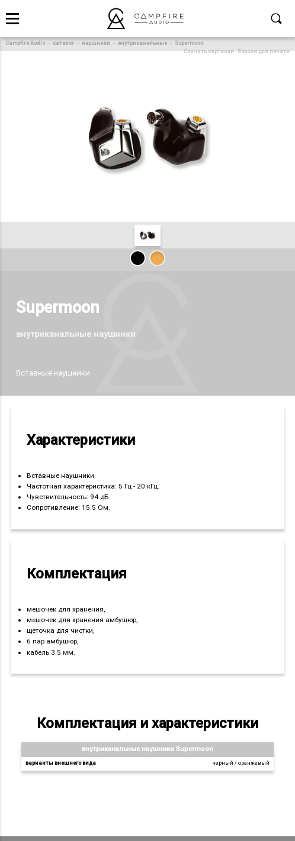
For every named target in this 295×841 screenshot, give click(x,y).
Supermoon (189, 43)
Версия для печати (264, 51)
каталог (63, 43)
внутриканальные (142, 43)
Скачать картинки (209, 51)
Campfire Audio (25, 43)
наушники (96, 43)
